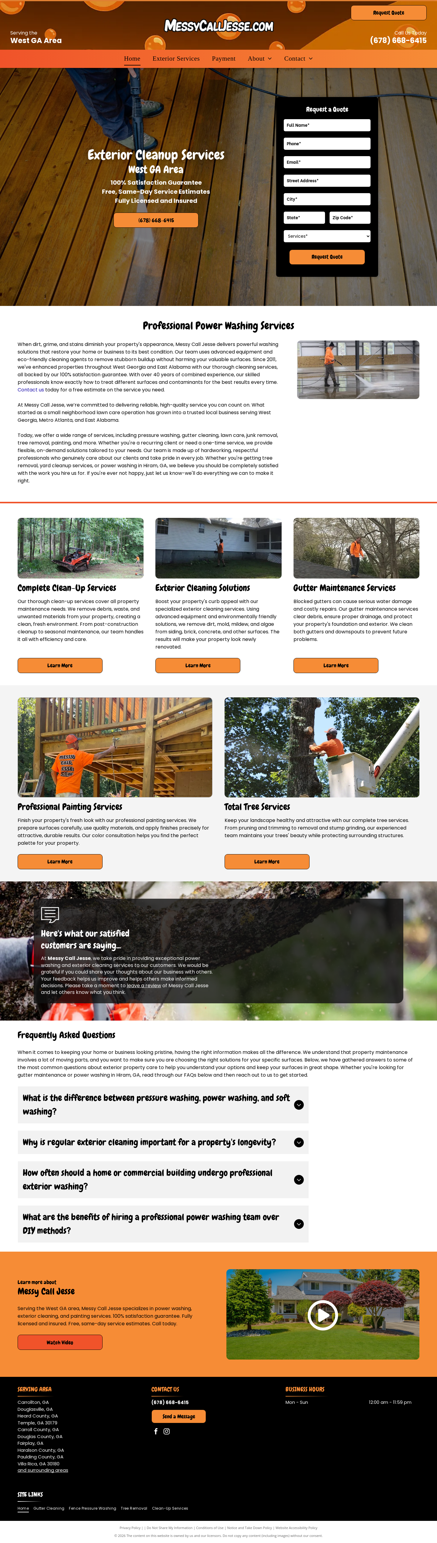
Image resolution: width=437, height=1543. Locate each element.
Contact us (31, 389)
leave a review (144, 985)
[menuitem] (132, 58)
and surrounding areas (43, 1470)
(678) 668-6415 (398, 40)
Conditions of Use (210, 1527)
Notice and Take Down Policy (249, 1527)
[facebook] (156, 1432)
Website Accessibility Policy (296, 1527)
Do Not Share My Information (170, 1527)
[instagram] (166, 1432)
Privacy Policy (130, 1527)
